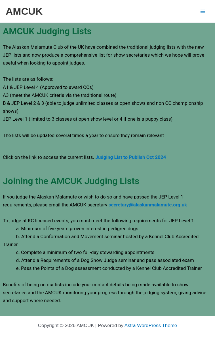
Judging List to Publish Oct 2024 (130, 157)
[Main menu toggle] (203, 11)
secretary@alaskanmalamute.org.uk (148, 205)
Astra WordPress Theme (151, 325)
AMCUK (24, 11)
